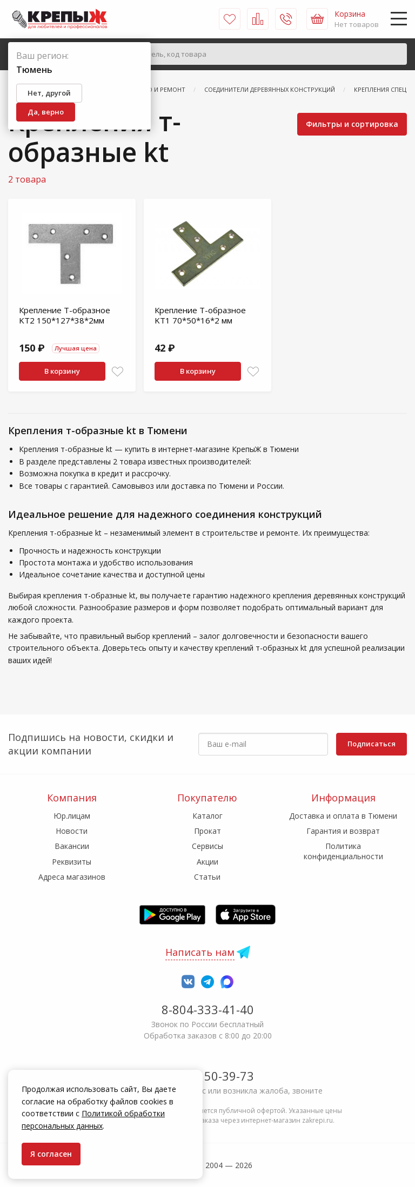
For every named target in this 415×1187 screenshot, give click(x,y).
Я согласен (51, 1154)
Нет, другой (49, 93)
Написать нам (200, 952)
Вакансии (72, 846)
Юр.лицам (71, 816)
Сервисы (207, 846)
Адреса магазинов (71, 877)
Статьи (207, 877)
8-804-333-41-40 (208, 1009)
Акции (207, 861)
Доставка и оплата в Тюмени (343, 816)
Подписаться (371, 743)
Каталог (207, 816)
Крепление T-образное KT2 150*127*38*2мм (64, 315)
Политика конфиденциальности (343, 851)
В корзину (62, 371)
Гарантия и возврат (343, 831)
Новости (72, 831)
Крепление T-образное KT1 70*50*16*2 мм (200, 315)
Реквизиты (71, 861)
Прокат (207, 831)
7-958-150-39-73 (208, 1076)
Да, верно (46, 112)
